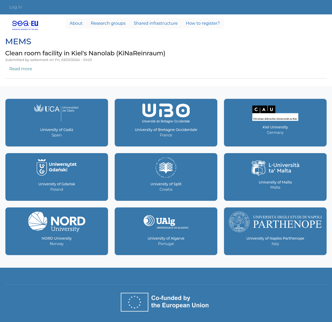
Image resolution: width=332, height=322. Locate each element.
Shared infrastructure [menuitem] (156, 23)
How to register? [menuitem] (203, 23)
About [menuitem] (76, 23)
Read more (20, 68)
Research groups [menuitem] (108, 23)
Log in (15, 7)
